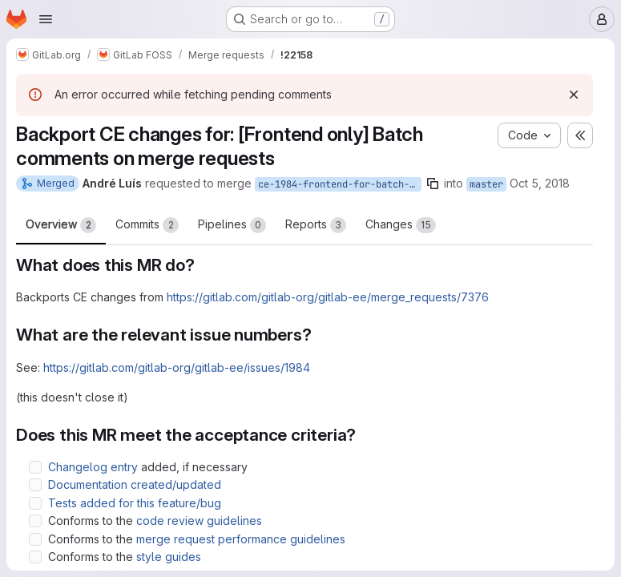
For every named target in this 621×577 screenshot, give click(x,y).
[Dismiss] (573, 94)
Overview (61, 225)
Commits (147, 225)
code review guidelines (199, 520)
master (486, 184)
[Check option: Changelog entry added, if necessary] (35, 467)
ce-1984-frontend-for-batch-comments (339, 184)
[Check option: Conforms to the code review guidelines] (35, 520)
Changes (400, 225)
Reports (315, 225)
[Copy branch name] (432, 183)
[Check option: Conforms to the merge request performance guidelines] (35, 539)
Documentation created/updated (134, 484)
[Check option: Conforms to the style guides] (35, 557)
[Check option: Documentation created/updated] (35, 484)
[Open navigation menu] (45, 19)
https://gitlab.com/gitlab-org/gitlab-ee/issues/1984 (176, 367)
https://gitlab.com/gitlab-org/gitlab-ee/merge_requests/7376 (328, 297)
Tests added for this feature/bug (134, 503)
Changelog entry (93, 467)
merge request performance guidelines (240, 539)
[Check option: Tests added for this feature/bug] (35, 503)
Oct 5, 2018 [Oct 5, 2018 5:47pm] (540, 183)
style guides (168, 556)
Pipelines (232, 225)
